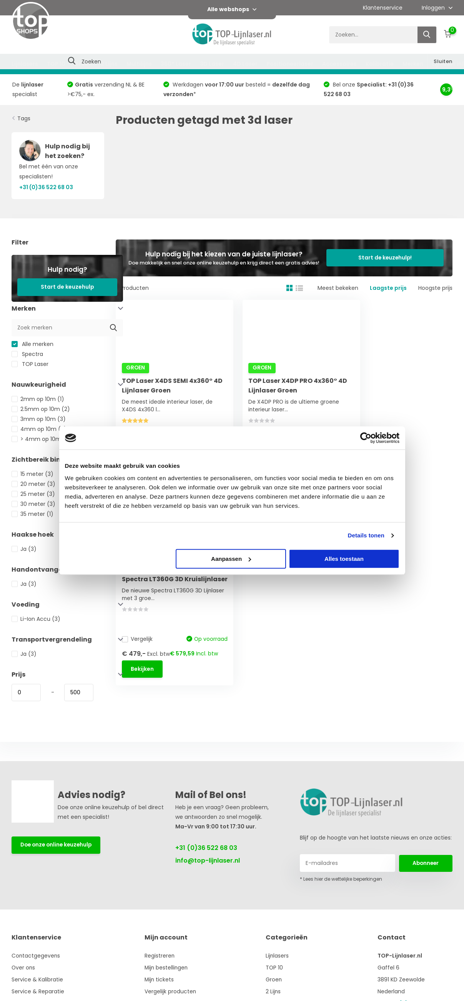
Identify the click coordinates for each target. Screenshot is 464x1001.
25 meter (33, 494)
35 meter (32, 514)
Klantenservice (382, 8)
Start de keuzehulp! (390, 257)
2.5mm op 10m (41, 409)
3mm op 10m (39, 419)
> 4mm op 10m (41, 439)
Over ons (24, 967)
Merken (412, 64)
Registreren (160, 955)
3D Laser (212, 64)
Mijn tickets (160, 979)
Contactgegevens (36, 955)
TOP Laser (30, 364)
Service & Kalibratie (37, 979)
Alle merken (32, 344)
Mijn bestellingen (167, 967)
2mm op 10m (38, 399)
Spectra (27, 354)
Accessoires (339, 64)
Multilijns (139, 64)
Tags (23, 118)
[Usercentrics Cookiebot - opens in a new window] (365, 438)
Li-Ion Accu (36, 619)
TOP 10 (56, 64)
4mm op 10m (39, 429)
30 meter (33, 504)
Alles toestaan (344, 558)
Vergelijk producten (171, 991)
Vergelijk (138, 425)
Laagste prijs (388, 288)
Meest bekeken (338, 288)
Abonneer (425, 863)
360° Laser (176, 64)
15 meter (32, 474)
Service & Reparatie (38, 991)
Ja (24, 549)
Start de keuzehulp (67, 287)
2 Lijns (109, 64)
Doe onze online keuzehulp (57, 845)
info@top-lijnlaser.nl (207, 860)
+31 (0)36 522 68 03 (206, 847)
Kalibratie (380, 64)
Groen (83, 64)
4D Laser (245, 64)
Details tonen (366, 535)
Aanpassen (231, 558)
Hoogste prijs (435, 288)
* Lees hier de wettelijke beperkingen (341, 879)
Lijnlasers (25, 64)
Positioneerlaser (289, 64)
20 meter (33, 484)
